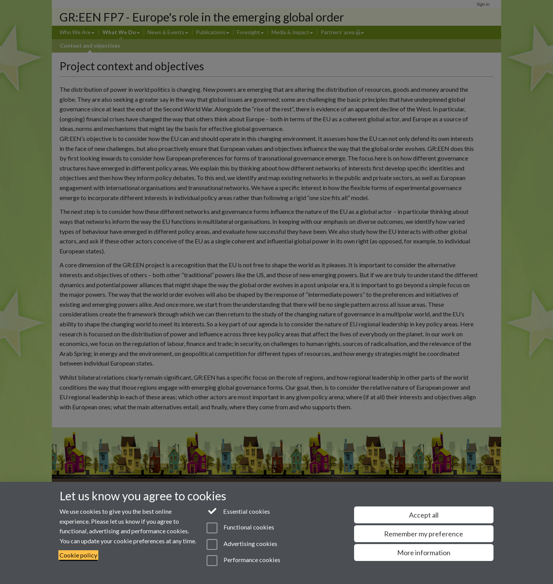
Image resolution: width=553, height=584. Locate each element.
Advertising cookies (242, 544)
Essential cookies (238, 510)
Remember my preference (423, 533)
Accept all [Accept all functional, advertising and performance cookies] (424, 515)
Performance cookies (243, 560)
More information (423, 552)
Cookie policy (78, 555)
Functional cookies (240, 528)
